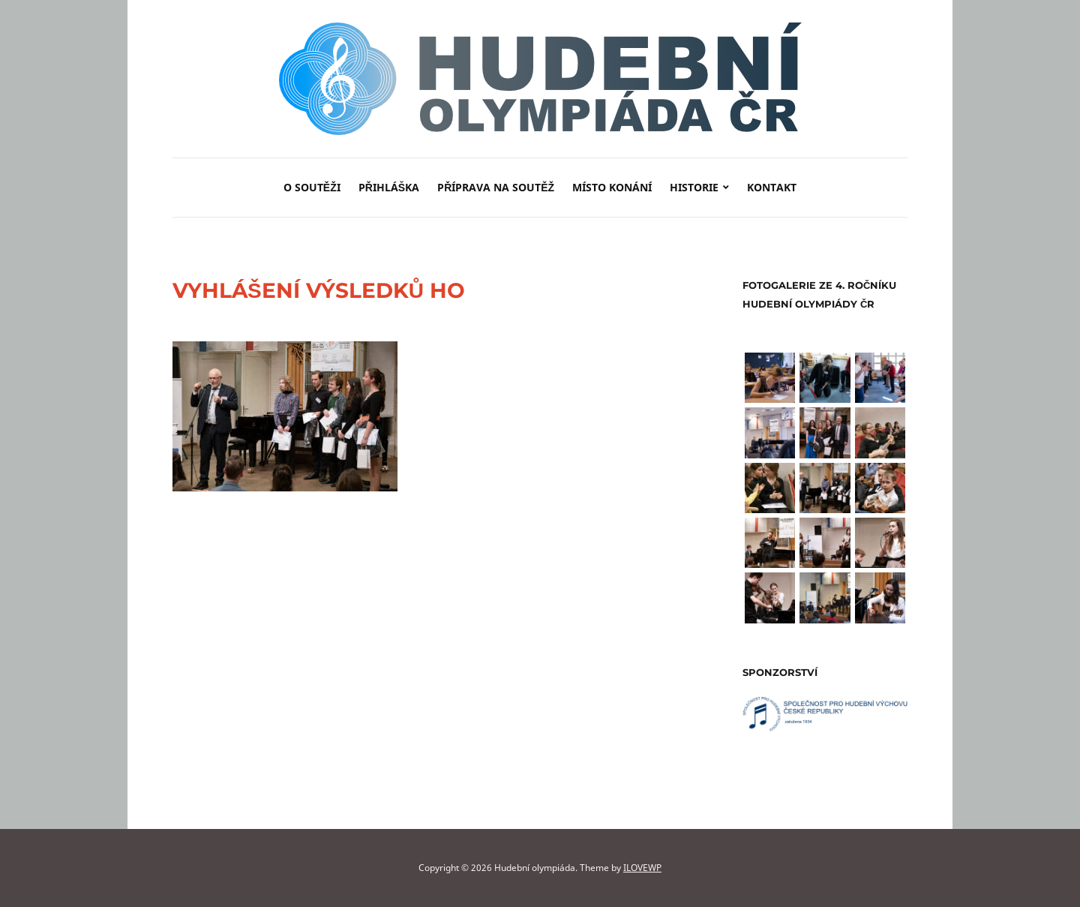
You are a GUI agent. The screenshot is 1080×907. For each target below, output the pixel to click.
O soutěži (312, 187)
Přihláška (388, 187)
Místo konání (612, 187)
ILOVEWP (642, 867)
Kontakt (771, 187)
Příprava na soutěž (495, 187)
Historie (694, 187)
